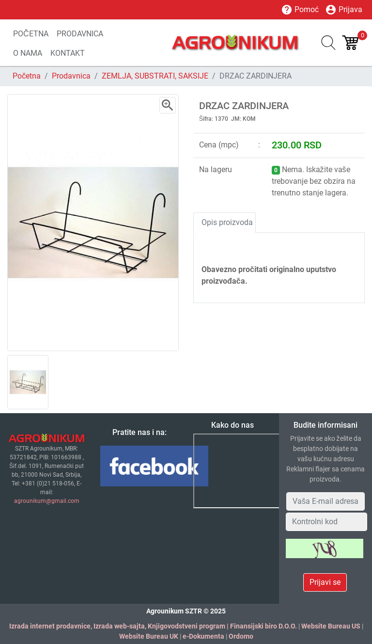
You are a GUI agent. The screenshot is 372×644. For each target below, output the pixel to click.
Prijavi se (325, 582)
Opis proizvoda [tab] (227, 222)
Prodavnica (71, 75)
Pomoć (300, 10)
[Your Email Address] (325, 501)
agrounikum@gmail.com (46, 501)
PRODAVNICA (80, 33)
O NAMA (27, 53)
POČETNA (30, 33)
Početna (27, 75)
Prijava (343, 10)
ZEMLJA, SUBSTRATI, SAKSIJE (155, 75)
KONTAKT (67, 53)
